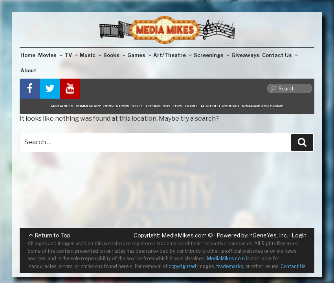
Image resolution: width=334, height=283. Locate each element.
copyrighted (182, 266)
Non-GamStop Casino (263, 106)
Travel (191, 106)
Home (27, 55)
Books (114, 55)
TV (71, 55)
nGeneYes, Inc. (269, 235)
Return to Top (52, 235)
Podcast (231, 106)
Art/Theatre (172, 55)
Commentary (88, 106)
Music (90, 55)
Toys (177, 106)
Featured (210, 106)
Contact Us (280, 55)
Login (299, 235)
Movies (50, 55)
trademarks (229, 266)
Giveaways (245, 55)
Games (139, 55)
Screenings (211, 55)
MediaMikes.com (184, 235)
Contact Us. (293, 266)
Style (137, 106)
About (28, 70)
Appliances (62, 106)
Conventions (116, 106)
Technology (158, 106)
